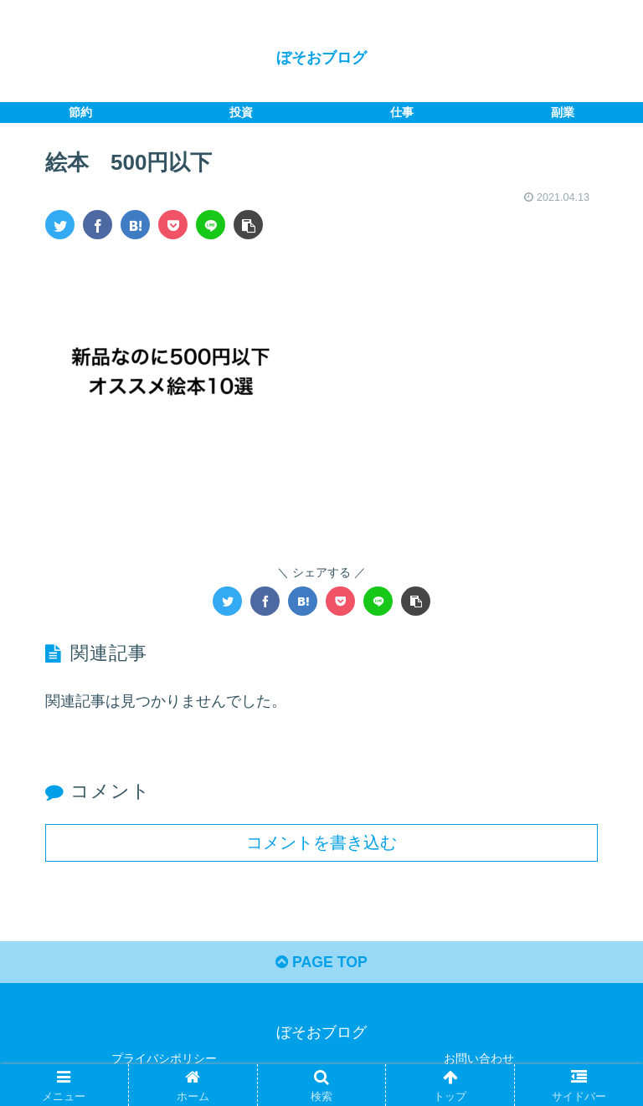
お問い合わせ (479, 1058)
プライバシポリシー (164, 1058)
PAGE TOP (321, 963)
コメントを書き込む (321, 841)
